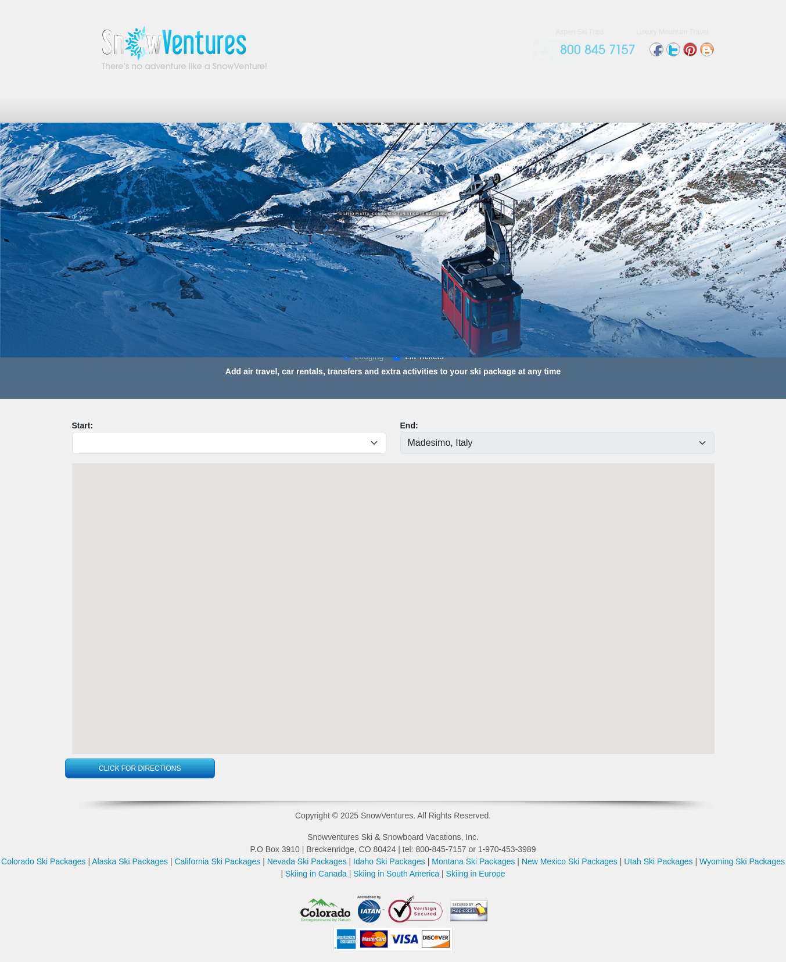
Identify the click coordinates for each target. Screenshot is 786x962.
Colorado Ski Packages (43, 861)
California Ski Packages (217, 861)
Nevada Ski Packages (307, 861)
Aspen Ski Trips (579, 32)
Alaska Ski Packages (130, 861)
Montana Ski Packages (473, 861)
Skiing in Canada (316, 873)
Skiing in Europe (475, 873)
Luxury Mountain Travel (672, 32)
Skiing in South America (396, 873)
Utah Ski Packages (658, 861)
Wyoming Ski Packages (742, 861)
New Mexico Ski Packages (570, 861)
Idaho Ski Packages (389, 861)
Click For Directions (140, 768)
